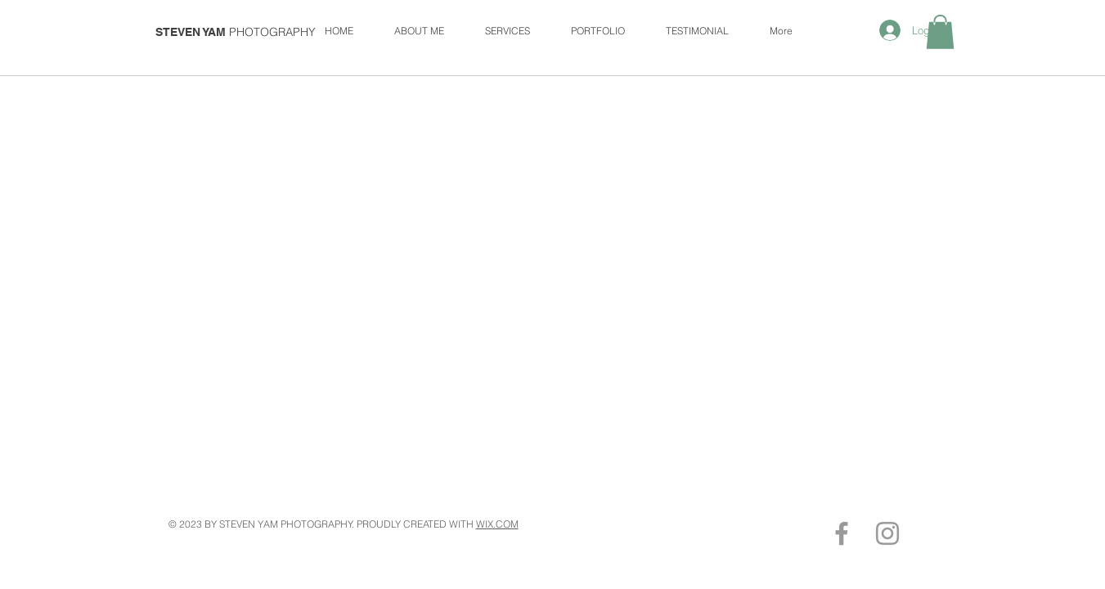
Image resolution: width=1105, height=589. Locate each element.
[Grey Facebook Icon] (841, 533)
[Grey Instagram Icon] (887, 533)
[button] (940, 32)
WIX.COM (497, 524)
